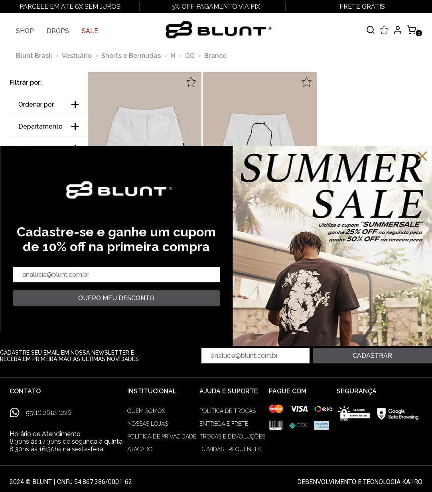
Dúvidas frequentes (230, 449)
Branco (215, 56)
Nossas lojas (147, 424)
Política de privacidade (161, 436)
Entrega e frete (223, 424)
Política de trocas (227, 411)
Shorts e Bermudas (131, 56)
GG (190, 56)
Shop (25, 31)
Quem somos (146, 411)
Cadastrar (372, 355)
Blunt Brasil (34, 56)
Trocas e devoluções (232, 436)
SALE (90, 31)
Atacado (140, 449)
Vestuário (77, 56)
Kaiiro (412, 482)
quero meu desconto (116, 298)
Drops (58, 31)
